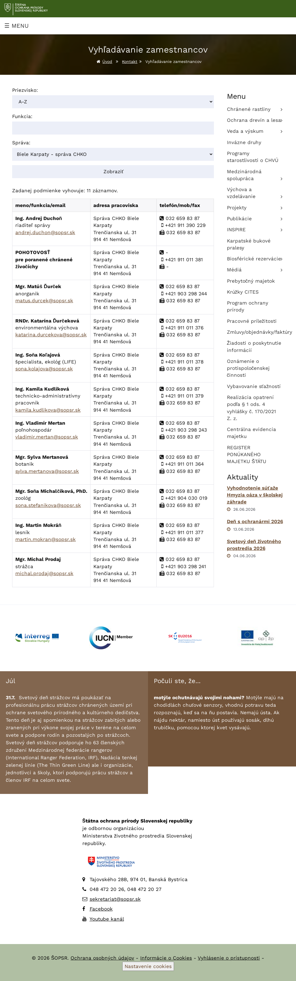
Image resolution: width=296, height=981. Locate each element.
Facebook (101, 909)
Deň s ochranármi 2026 (255, 521)
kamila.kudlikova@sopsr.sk (48, 410)
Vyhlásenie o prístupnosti (229, 958)
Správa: (21, 143)
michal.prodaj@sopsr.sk (44, 573)
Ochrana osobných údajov (102, 958)
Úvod (107, 61)
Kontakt (129, 61)
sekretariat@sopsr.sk (115, 899)
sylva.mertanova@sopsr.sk (47, 471)
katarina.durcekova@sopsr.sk (51, 334)
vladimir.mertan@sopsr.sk (46, 437)
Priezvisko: (25, 90)
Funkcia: (22, 116)
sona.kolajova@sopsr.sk (44, 369)
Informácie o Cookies (166, 958)
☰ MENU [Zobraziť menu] (16, 25)
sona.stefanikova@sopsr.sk (48, 505)
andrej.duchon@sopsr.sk (45, 232)
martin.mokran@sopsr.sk (45, 539)
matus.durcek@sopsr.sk (44, 300)
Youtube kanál (107, 919)
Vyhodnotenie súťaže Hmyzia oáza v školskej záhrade (255, 495)
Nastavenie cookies (148, 966)
